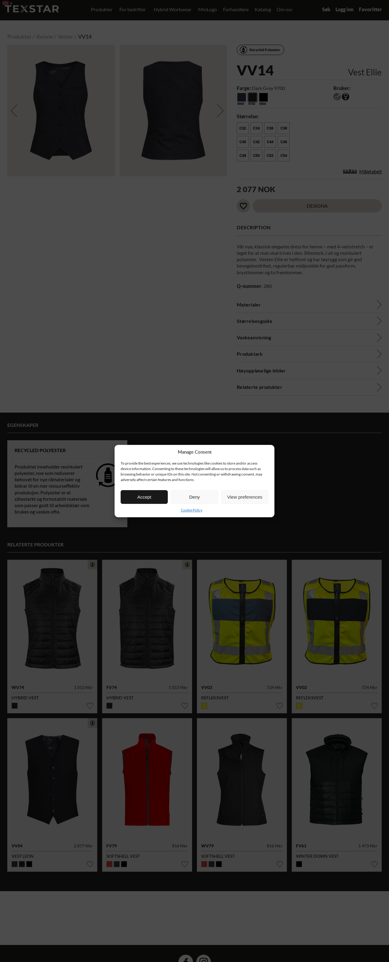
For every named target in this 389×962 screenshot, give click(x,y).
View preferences (245, 497)
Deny (194, 497)
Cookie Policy (191, 510)
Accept (144, 497)
